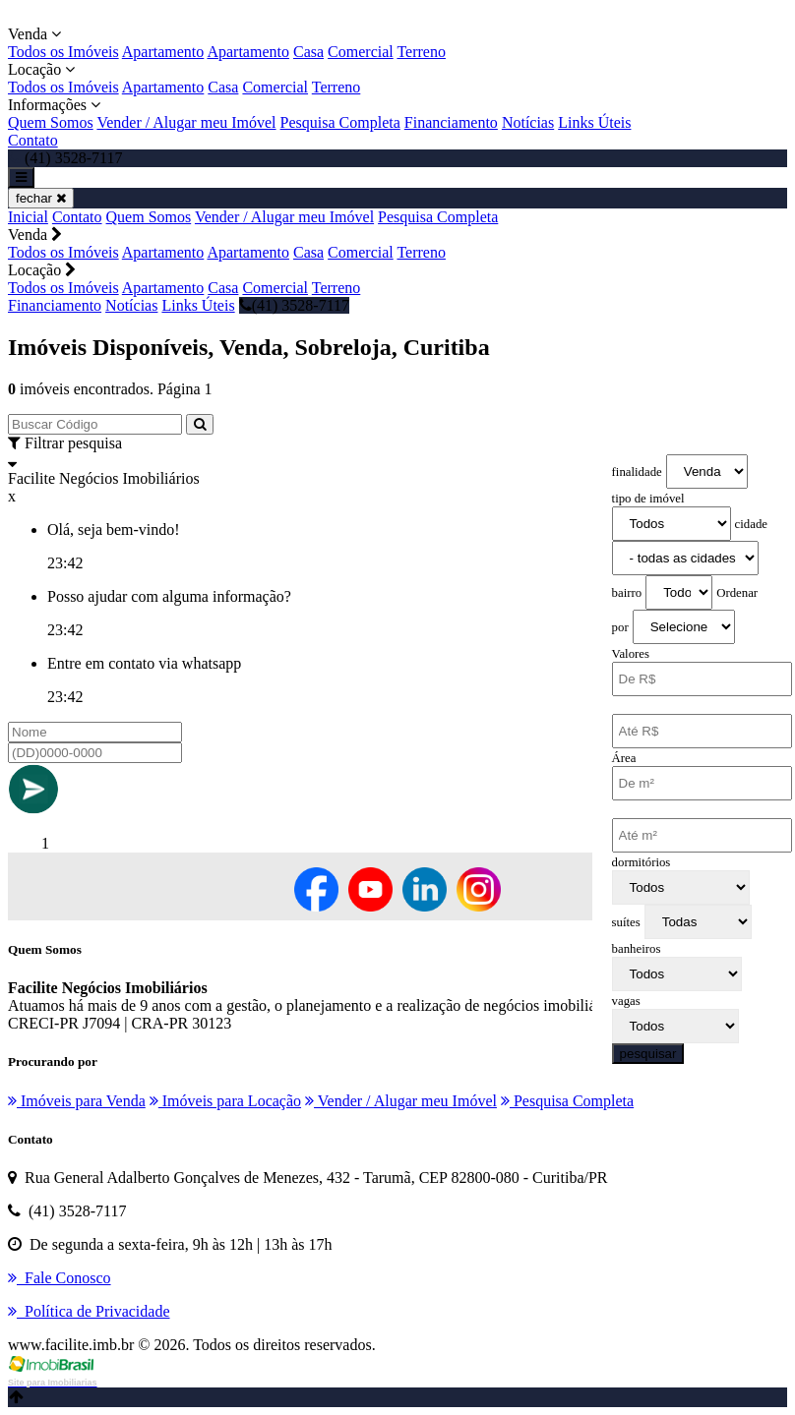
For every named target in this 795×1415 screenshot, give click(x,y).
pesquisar (648, 1053)
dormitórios (641, 862)
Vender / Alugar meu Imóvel (185, 122)
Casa (308, 51)
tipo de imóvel (648, 498)
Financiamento (451, 122)
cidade (751, 524)
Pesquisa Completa (340, 122)
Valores (630, 654)
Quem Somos (50, 122)
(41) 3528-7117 (294, 305)
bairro (627, 593)
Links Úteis (594, 122)
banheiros (636, 949)
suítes (626, 922)
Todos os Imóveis (63, 51)
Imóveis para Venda (77, 1100)
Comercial (361, 51)
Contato (33, 140)
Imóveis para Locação (225, 1100)
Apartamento (163, 51)
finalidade (637, 472)
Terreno (421, 51)
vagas (626, 1001)
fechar (41, 198)
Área (624, 758)
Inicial (28, 216)
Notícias (528, 122)
